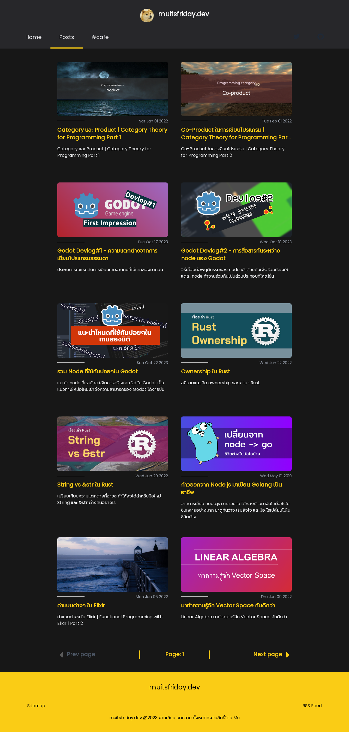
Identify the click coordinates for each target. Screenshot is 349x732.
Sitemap (36, 706)
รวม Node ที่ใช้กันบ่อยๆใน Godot (97, 371)
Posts (66, 37)
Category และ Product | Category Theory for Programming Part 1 (112, 133)
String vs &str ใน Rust (85, 484)
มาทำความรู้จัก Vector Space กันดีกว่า (228, 605)
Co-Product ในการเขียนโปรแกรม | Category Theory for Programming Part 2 (235, 137)
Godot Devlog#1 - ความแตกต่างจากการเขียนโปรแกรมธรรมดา (107, 254)
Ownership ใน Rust (205, 371)
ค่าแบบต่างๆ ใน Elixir (81, 605)
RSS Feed (312, 706)
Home (33, 37)
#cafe (100, 37)
